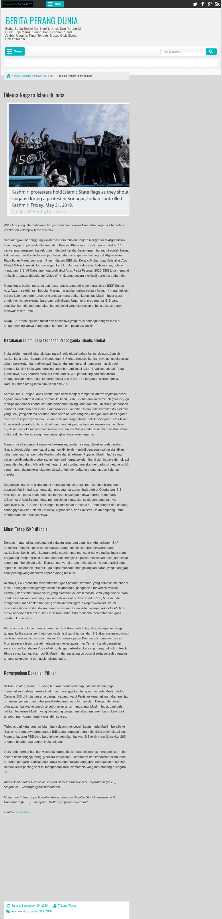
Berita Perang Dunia (41, 20)
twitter (195, 4)
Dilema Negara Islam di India (34, 95)
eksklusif (23, 911)
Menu (58, 4)
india (34, 911)
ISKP (49, 911)
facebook (202, 4)
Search (211, 51)
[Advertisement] (71, 87)
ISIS (41, 911)
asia (14, 911)
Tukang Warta (67, 905)
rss (217, 4)
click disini (23, 812)
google (210, 4)
